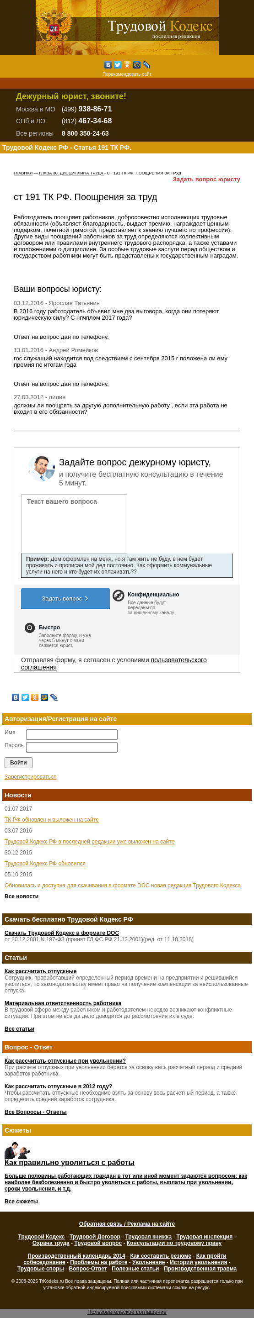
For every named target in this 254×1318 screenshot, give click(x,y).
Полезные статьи (135, 1268)
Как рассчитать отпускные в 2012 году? (58, 1086)
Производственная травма (200, 1268)
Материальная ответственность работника (63, 1003)
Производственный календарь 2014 (76, 1256)
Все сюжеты (21, 1201)
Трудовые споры (40, 1268)
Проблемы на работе (98, 1262)
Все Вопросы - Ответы (36, 1112)
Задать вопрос (65, 598)
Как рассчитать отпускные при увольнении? (65, 1061)
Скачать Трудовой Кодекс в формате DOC (62, 933)
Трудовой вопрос (98, 1243)
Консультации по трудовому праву (174, 1243)
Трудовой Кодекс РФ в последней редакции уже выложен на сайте (89, 841)
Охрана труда (51, 1243)
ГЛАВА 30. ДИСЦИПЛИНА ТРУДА (71, 173)
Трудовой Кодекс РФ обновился (45, 863)
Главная (23, 173)
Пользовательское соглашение (127, 1312)
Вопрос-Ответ (88, 1268)
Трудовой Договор (95, 1237)
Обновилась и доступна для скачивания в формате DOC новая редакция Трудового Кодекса (123, 885)
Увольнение (148, 1262)
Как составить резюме (160, 1256)
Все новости (21, 896)
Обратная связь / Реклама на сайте (127, 1224)
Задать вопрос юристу (206, 179)
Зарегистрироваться (30, 777)
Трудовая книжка (148, 1237)
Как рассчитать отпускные (40, 971)
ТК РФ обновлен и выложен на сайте (52, 820)
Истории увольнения (198, 1262)
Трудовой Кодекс (41, 1237)
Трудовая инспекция (205, 1237)
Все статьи (19, 1029)
